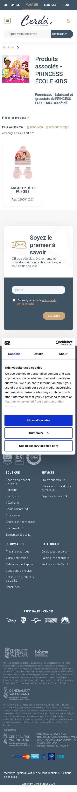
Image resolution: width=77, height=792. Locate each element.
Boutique (8, 47)
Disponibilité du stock (54, 496)
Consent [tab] (14, 353)
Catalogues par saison (55, 551)
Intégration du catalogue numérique (56, 488)
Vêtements (12, 502)
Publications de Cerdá (54, 564)
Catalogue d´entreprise (19, 564)
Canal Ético (13, 587)
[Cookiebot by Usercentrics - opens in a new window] (55, 343)
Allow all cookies (38, 420)
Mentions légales (14, 773)
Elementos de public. (18, 534)
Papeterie (11, 489)
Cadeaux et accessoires (20, 521)
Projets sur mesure (53, 480)
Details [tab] (38, 353)
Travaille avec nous (17, 551)
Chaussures (13, 515)
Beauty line (12, 496)
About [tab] (63, 353)
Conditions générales (19, 570)
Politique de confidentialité (43, 773)
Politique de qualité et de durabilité (20, 579)
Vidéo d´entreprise (17, 557)
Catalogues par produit (55, 557)
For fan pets (14, 528)
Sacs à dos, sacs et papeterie (18, 481)
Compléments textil (17, 509)
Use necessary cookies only (38, 445)
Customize (38, 433)
